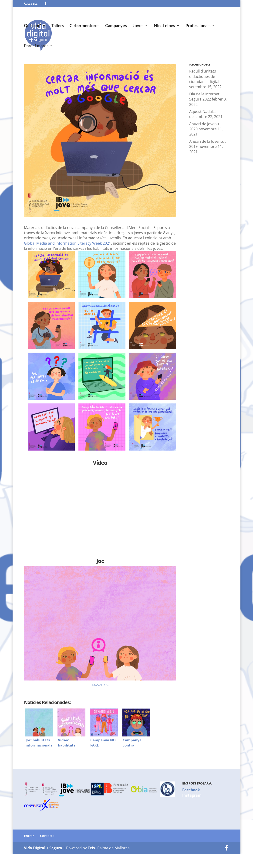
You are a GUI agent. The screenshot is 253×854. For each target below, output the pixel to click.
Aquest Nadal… (202, 111)
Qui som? (32, 26)
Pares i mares (36, 46)
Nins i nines (164, 26)
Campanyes (116, 26)
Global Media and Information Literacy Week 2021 (67, 243)
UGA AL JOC (100, 685)
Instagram (192, 795)
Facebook (191, 789)
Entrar (29, 835)
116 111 (32, 3)
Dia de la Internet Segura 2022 (204, 96)
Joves (138, 26)
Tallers (57, 26)
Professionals (198, 26)
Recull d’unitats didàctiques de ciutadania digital (204, 76)
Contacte (47, 835)
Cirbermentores (84, 26)
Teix (91, 848)
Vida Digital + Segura (43, 848)
